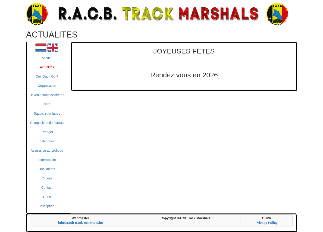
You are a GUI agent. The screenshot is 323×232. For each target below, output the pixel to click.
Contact (46, 187)
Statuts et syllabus (47, 113)
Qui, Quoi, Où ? (47, 76)
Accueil (47, 58)
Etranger (47, 132)
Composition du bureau (47, 123)
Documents (47, 169)
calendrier (47, 141)
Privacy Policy (267, 223)
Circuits (46, 178)
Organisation (47, 86)
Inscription (47, 206)
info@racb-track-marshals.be (80, 223)
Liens (47, 197)
